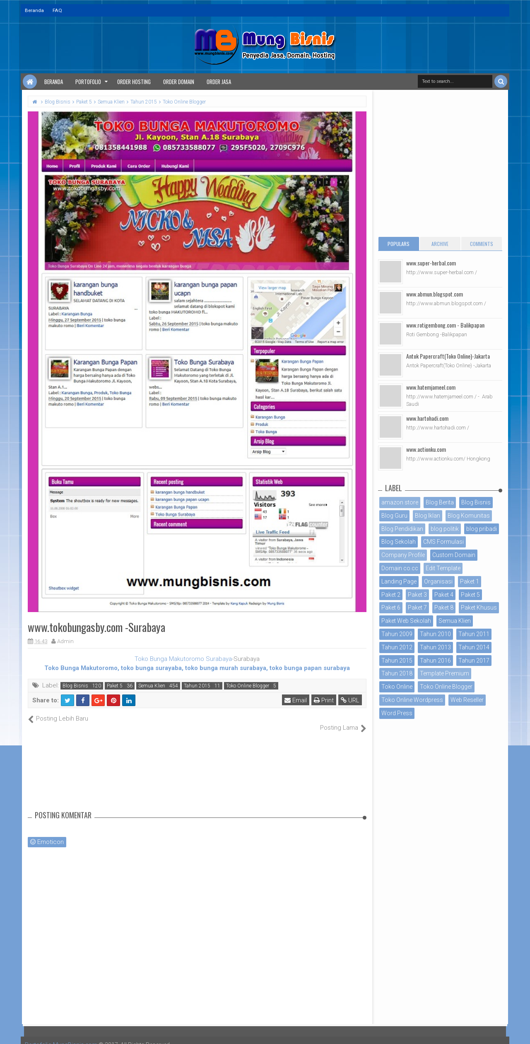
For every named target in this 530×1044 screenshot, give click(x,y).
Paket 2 (390, 594)
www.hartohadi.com (427, 418)
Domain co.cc (399, 568)
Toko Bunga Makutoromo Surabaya (183, 659)
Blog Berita (440, 502)
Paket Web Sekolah (406, 620)
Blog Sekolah (398, 541)
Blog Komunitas (469, 515)
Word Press (396, 713)
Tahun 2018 (396, 673)
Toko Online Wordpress (412, 700)
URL (350, 700)
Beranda (34, 10)
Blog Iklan (427, 515)
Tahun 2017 (473, 660)
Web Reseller (467, 700)
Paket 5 (115, 686)
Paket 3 (417, 594)
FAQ (57, 10)
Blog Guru (394, 515)
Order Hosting (134, 81)
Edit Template (443, 568)
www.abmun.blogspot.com (434, 293)
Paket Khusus (479, 607)
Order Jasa (219, 81)
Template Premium (444, 673)
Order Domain (178, 81)
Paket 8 (443, 607)
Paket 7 (417, 607)
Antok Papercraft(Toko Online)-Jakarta (448, 356)
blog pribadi (481, 529)
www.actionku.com (426, 449)
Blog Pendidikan (402, 529)
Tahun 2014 (473, 647)
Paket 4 (443, 594)
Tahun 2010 (435, 634)
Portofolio (88, 81)
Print (324, 700)
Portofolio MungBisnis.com (61, 1035)
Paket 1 (469, 581)
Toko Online (396, 686)
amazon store (399, 502)
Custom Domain (453, 555)
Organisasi (438, 581)
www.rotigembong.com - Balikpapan (445, 325)
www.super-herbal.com (431, 262)
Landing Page (399, 581)
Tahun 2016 (435, 660)
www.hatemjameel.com (430, 387)
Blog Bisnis (75, 686)
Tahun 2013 (435, 647)
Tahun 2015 (197, 686)
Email (295, 700)
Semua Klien (151, 686)
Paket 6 (390, 607)
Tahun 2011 (473, 634)
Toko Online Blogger (247, 686)
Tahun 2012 (396, 647)
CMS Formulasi (443, 541)
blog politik (445, 529)
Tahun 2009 (396, 634)
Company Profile (403, 555)
